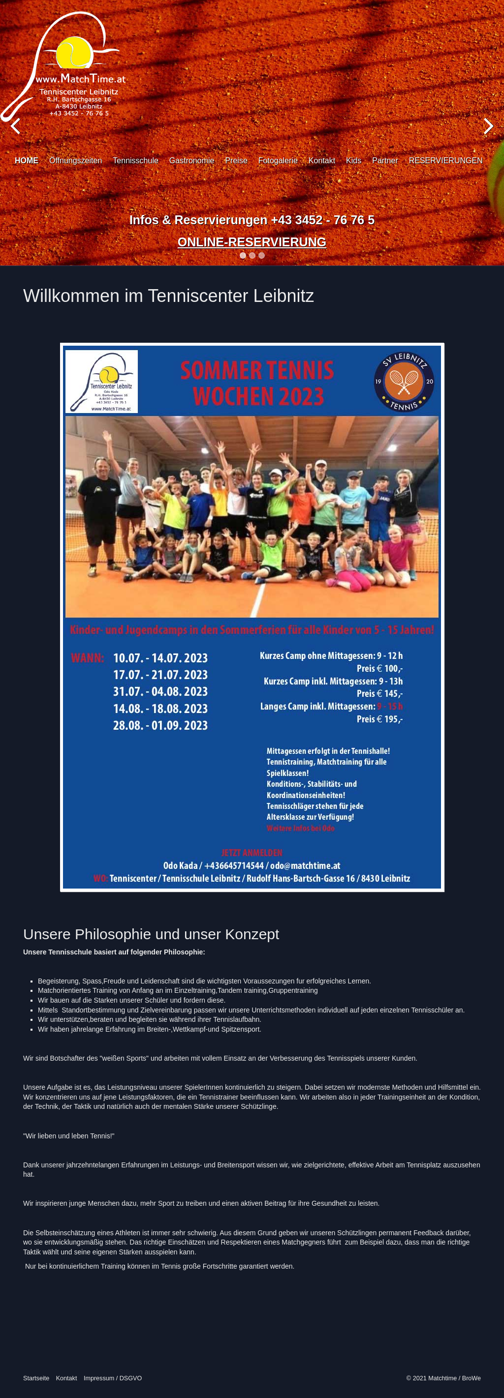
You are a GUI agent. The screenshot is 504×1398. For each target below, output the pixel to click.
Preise (236, 160)
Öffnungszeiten (75, 160)
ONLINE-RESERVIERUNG (252, 242)
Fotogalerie (278, 160)
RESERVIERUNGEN (446, 160)
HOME (26, 160)
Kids (353, 160)
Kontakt (322, 160)
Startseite (36, 1378)
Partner (385, 160)
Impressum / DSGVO (113, 1378)
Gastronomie (192, 160)
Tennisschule (135, 160)
